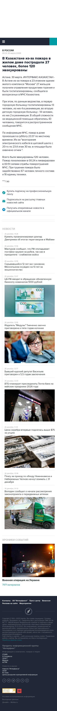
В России (8, 50)
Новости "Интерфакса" (11, 669)
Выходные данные (10, 699)
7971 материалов (11, 584)
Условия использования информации (18, 696)
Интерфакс (28, 41)
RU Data (5, 673)
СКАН (4, 671)
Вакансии (46, 601)
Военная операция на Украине (21, 580)
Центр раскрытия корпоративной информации (20, 675)
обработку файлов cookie (12, 640)
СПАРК (5, 654)
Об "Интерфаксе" (20, 601)
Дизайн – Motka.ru (10, 702)
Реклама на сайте (10, 603)
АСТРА (4, 662)
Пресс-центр (34, 601)
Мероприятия (25, 603)
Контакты (6, 601)
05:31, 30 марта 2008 (11, 53)
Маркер (5, 660)
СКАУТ (4, 658)
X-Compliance (7, 656)
